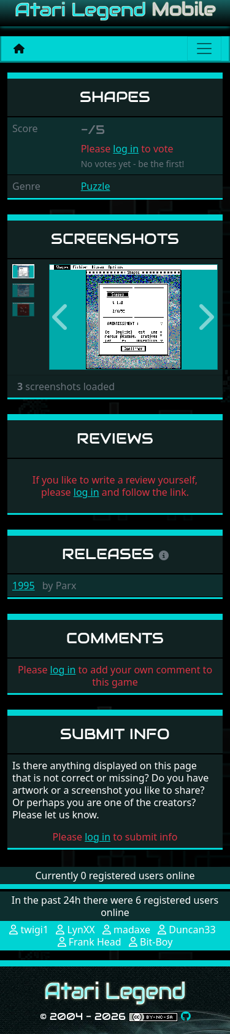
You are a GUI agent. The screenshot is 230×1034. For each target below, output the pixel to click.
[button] (61, 317)
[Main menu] (204, 48)
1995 (23, 585)
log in (126, 148)
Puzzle (95, 186)
